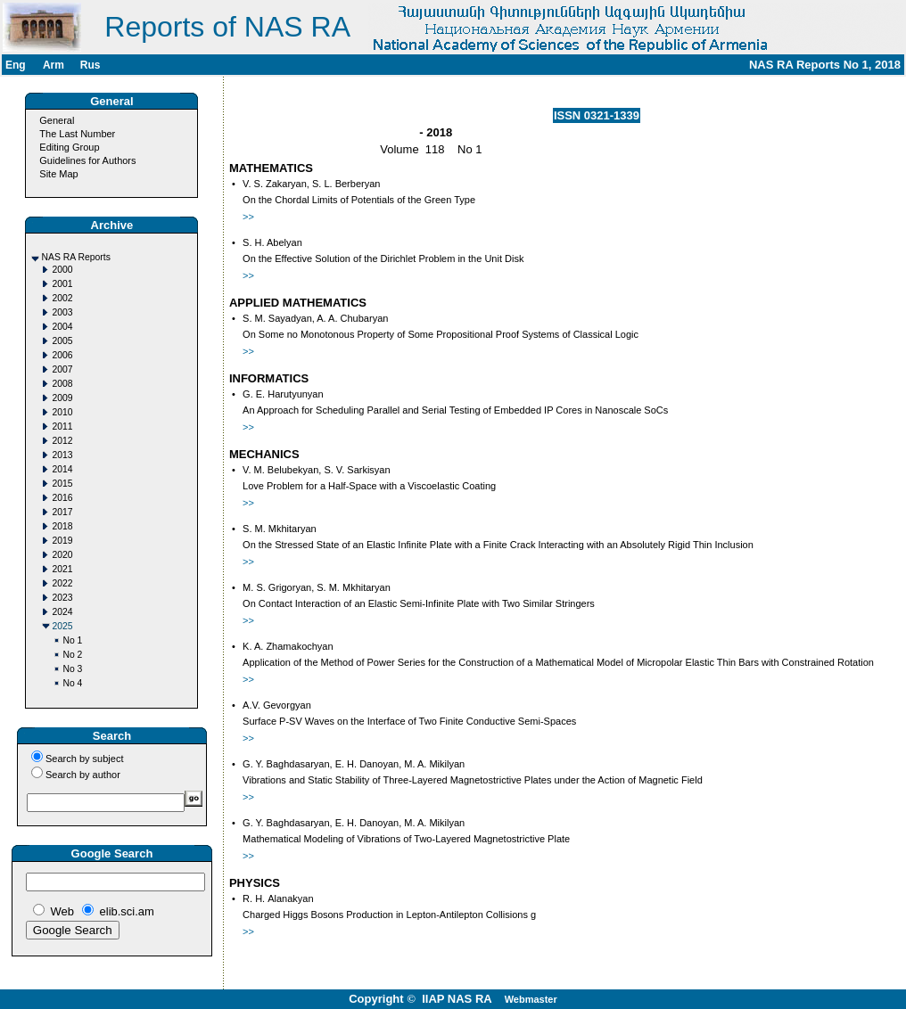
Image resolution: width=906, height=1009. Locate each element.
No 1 (72, 640)
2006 (62, 355)
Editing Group (69, 147)
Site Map (58, 173)
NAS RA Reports (75, 257)
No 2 (72, 655)
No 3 (72, 669)
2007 (62, 369)
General (56, 120)
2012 (62, 441)
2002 (62, 298)
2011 (62, 426)
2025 (62, 626)
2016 (62, 498)
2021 (62, 569)
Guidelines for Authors (87, 160)
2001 (62, 284)
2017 (62, 512)
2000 (62, 270)
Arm (53, 65)
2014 (62, 469)
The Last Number (77, 133)
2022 (62, 583)
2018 (62, 526)
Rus (90, 65)
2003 (62, 312)
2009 (62, 398)
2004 (62, 327)
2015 (62, 483)
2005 (62, 341)
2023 (62, 598)
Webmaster (531, 999)
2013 (62, 455)
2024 (62, 612)
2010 (62, 412)
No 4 (72, 683)
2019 (62, 541)
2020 (62, 555)
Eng (15, 65)
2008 (62, 384)
